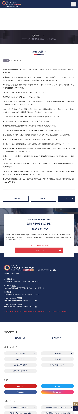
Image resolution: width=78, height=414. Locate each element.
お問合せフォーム (39, 228)
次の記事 (42, 177)
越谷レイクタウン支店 (57, 343)
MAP (14, 257)
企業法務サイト (57, 316)
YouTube (20, 365)
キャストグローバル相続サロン (20, 397)
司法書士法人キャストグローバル (57, 386)
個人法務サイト (20, 316)
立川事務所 (57, 332)
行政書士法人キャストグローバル (20, 392)
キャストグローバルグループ (20, 386)
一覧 (65, 177)
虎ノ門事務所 (20, 332)
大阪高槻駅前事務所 (20, 343)
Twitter (57, 365)
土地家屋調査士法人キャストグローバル (57, 392)
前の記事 (17, 177)
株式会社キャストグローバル (57, 397)
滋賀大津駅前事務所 (20, 349)
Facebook (20, 370)
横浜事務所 (20, 338)
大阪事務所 (57, 338)
